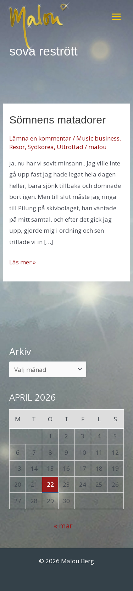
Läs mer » (22, 262)
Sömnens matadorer (57, 120)
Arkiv (20, 351)
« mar (63, 526)
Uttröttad (70, 147)
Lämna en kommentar (40, 138)
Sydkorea (41, 147)
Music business (98, 138)
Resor (17, 147)
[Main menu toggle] (116, 16)
